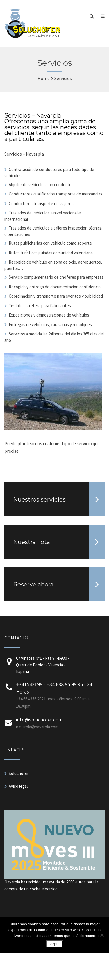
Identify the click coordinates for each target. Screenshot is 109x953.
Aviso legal (18, 786)
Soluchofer (19, 773)
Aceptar (55, 943)
